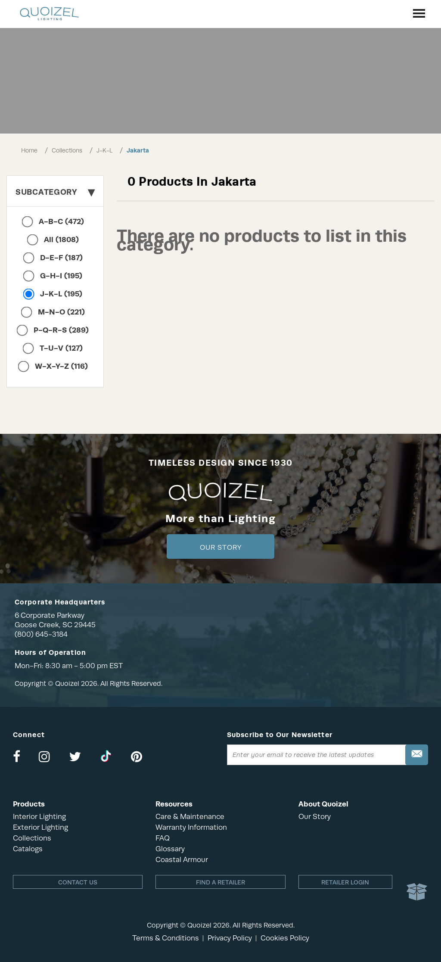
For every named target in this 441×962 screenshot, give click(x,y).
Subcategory (55, 191)
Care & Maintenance (189, 817)
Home (29, 150)
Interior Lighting (39, 817)
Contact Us (77, 882)
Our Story (221, 547)
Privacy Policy (230, 938)
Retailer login (345, 882)
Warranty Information (191, 827)
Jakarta (138, 150)
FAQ (162, 838)
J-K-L (104, 150)
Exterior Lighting (40, 827)
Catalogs (28, 849)
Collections (67, 150)
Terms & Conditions (165, 938)
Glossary (170, 849)
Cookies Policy (285, 938)
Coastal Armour (181, 860)
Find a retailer (220, 882)
